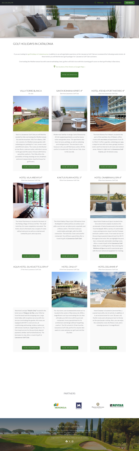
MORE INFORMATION (69, 75)
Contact (120, 16)
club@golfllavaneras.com (71, 434)
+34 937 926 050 (57, 432)
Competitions (94, 16)
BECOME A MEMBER (78, 16)
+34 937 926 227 (78, 432)
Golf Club (51, 16)
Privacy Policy (65, 438)
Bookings (28, 16)
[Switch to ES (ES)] (3, 2)
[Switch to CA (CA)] (6, 2)
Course (39, 16)
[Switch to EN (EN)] (9, 2)
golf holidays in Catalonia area (38, 54)
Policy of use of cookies (79, 438)
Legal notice (55, 438)
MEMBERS (129, 3)
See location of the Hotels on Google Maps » (69, 67)
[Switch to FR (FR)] (12, 2)
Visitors (63, 16)
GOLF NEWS (108, 16)
